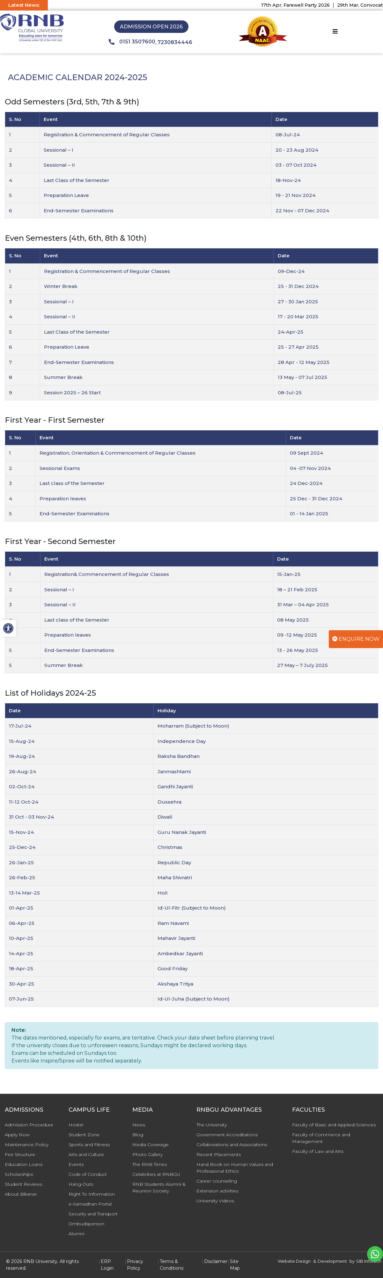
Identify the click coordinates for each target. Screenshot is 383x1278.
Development (332, 1261)
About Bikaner (21, 1194)
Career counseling (216, 1181)
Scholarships (19, 1174)
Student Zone (84, 1135)
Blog (137, 1135)
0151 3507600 (132, 42)
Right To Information (92, 1194)
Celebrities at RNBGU (156, 1174)
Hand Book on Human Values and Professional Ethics (234, 1167)
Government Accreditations (227, 1135)
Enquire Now (355, 639)
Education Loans (23, 1164)
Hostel (76, 1125)
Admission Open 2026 (151, 27)
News (138, 1125)
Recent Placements (218, 1154)
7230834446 (175, 42)
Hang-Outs (81, 1184)
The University (211, 1125)
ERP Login (107, 1265)
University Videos (215, 1201)
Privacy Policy (135, 1265)
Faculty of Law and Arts (317, 1151)
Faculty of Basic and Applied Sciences (334, 1125)
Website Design (294, 1261)
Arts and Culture (86, 1154)
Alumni (76, 1233)
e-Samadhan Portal (90, 1204)
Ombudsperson (86, 1224)
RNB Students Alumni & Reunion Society (159, 1187)
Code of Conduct (88, 1174)
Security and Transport (93, 1214)
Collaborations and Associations (231, 1144)
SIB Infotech (368, 1261)
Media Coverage (150, 1144)
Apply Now (17, 1135)
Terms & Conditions (171, 1265)
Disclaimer (215, 1261)
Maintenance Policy (26, 1144)
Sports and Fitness (89, 1144)
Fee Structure (20, 1154)
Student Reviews (23, 1184)
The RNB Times (149, 1164)
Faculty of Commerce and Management (321, 1138)
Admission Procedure (29, 1125)
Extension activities (217, 1191)
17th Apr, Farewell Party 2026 (301, 5)
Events (76, 1164)
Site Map (235, 1265)
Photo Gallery (147, 1154)
